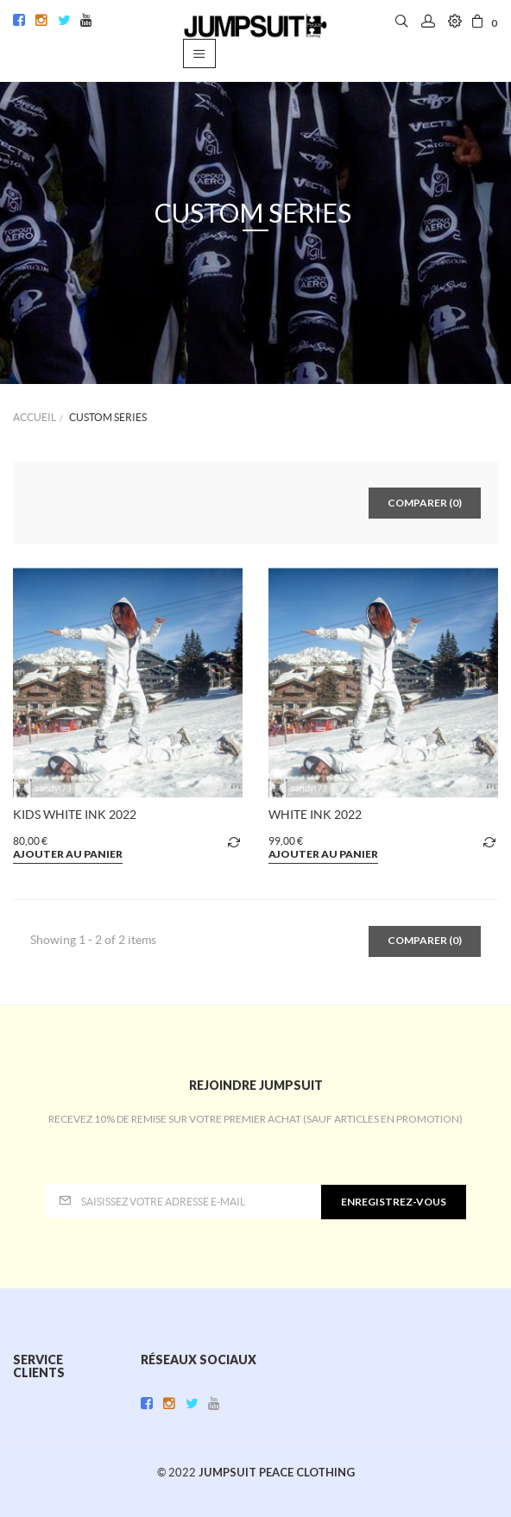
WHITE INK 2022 (315, 814)
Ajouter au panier (68, 853)
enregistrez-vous (393, 1201)
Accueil (34, 417)
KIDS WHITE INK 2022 (74, 814)
